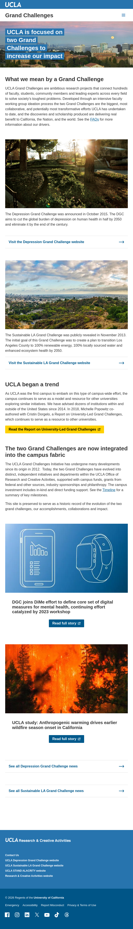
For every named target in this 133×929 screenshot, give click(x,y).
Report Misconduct (52, 905)
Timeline (109, 490)
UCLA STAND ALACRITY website (25, 870)
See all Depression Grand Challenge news (43, 766)
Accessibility (30, 905)
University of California (49, 897)
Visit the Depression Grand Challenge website (46, 242)
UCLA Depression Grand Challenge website (32, 860)
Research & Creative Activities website (29, 875)
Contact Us (12, 855)
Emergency (12, 905)
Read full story (64, 623)
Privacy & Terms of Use (81, 905)
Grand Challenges (29, 15)
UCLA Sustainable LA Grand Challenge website (34, 865)
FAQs (94, 119)
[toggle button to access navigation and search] (123, 15)
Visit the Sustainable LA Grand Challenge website (49, 363)
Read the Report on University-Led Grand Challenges (52, 429)
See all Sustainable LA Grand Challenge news (46, 791)
